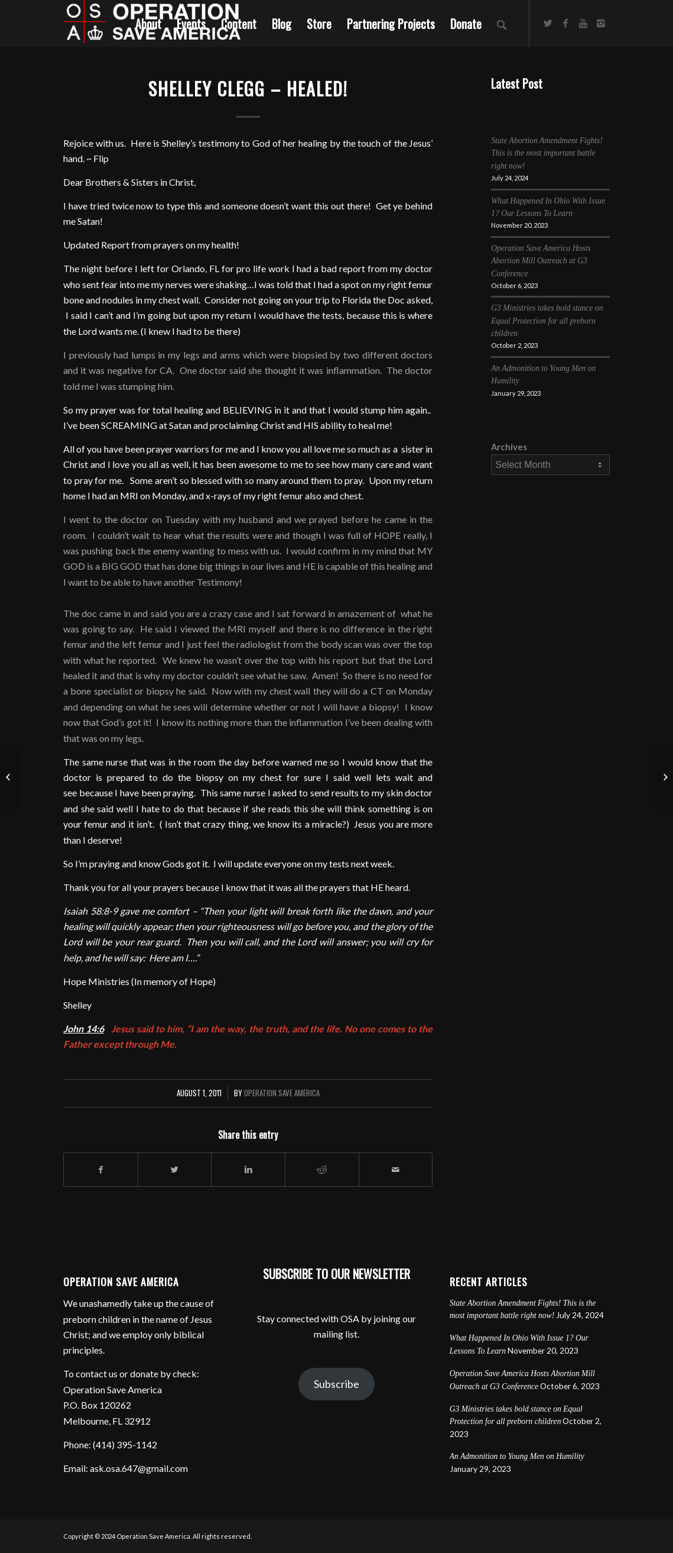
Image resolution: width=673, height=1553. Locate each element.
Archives (509, 446)
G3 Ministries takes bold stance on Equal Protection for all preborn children (547, 321)
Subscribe (336, 1383)
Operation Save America (282, 1093)
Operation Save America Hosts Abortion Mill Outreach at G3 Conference (541, 261)
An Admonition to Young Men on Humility (517, 1456)
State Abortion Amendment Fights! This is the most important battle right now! (547, 153)
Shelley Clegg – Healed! (248, 88)
